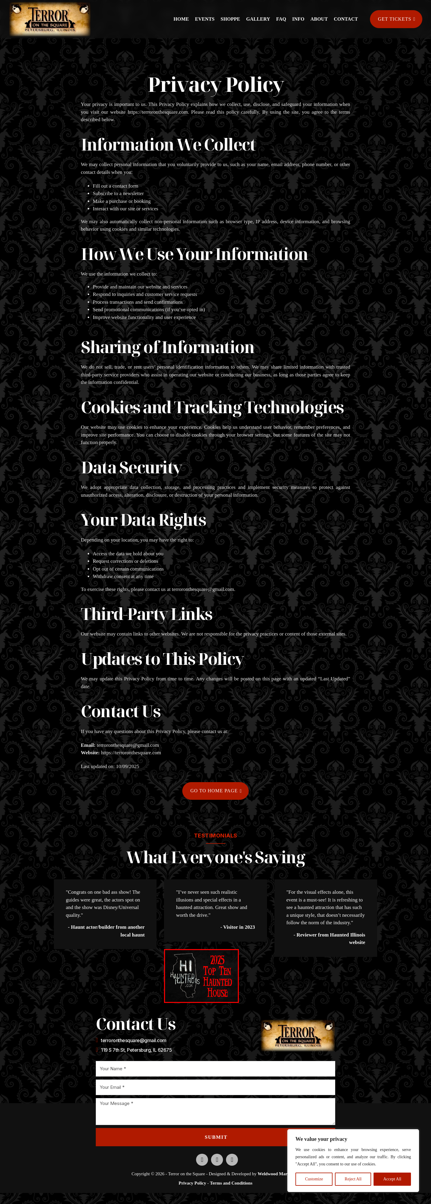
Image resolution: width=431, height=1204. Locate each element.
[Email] (215, 1087)
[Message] (215, 1111)
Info (298, 19)
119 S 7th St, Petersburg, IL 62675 (136, 1050)
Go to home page (216, 790)
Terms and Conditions (231, 1183)
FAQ (281, 19)
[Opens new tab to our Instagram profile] (217, 1160)
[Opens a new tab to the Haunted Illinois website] (201, 976)
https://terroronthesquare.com (158, 112)
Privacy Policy (192, 1183)
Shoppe (230, 19)
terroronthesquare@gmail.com (203, 589)
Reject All (353, 1179)
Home (181, 19)
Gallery (258, 19)
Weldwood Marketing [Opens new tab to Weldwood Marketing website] (279, 1174)
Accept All (392, 1179)
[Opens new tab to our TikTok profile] (232, 1160)
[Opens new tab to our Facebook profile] (202, 1160)
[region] (353, 1160)
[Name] (215, 1069)
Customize (314, 1179)
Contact (346, 19)
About (319, 19)
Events (205, 19)
